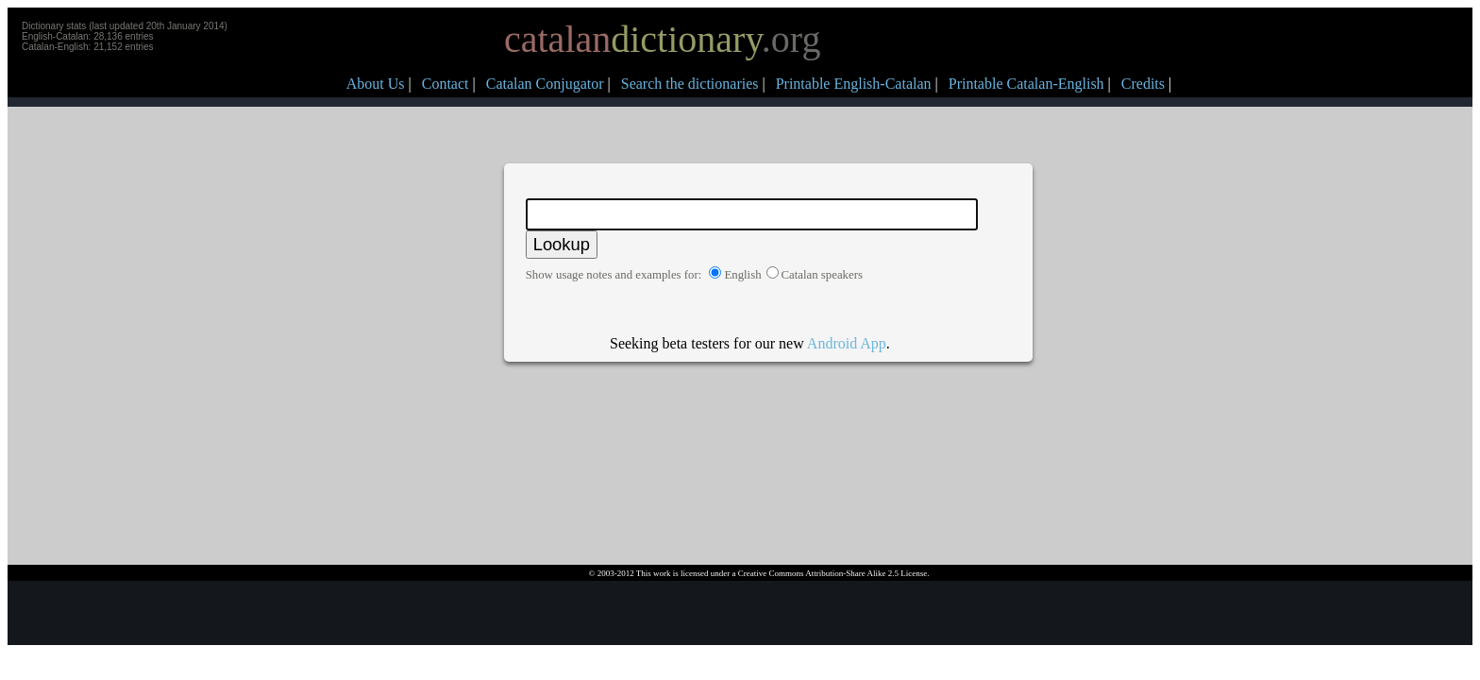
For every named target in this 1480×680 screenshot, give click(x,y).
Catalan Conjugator (545, 84)
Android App (846, 343)
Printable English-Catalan (854, 84)
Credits (1143, 84)
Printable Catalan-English (1026, 84)
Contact (445, 84)
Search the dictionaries (690, 84)
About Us (375, 84)
